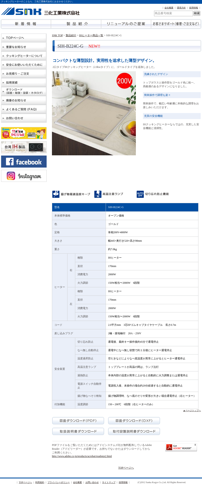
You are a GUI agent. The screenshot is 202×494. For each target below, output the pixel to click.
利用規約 (39, 482)
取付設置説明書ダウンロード (134, 431)
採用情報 (193, 7)
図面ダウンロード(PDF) (78, 421)
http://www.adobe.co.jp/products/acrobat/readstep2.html (82, 456)
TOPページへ (24, 38)
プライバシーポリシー (59, 482)
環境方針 (181, 7)
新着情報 (26, 24)
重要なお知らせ (24, 47)
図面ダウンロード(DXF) (134, 421)
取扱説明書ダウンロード (78, 431)
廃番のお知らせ (24, 100)
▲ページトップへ (192, 410)
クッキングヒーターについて (24, 55)
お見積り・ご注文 (24, 73)
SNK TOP (57, 35)
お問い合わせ (24, 118)
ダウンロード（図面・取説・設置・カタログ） (24, 91)
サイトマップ (108, 482)
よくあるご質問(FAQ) (24, 109)
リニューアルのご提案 (126, 24)
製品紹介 (76, 24)
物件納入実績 (24, 82)
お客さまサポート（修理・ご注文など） (176, 24)
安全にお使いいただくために (24, 64)
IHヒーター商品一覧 (91, 35)
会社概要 (168, 7)
